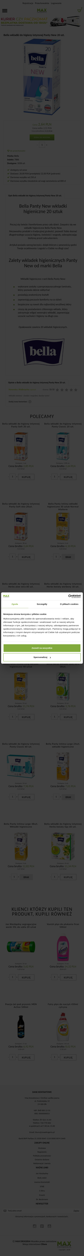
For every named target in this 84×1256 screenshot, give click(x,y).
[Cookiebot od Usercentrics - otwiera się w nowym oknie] (68, 596)
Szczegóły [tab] (42, 604)
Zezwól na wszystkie (42, 648)
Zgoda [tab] (14, 604)
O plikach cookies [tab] (69, 604)
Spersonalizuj (42, 657)
